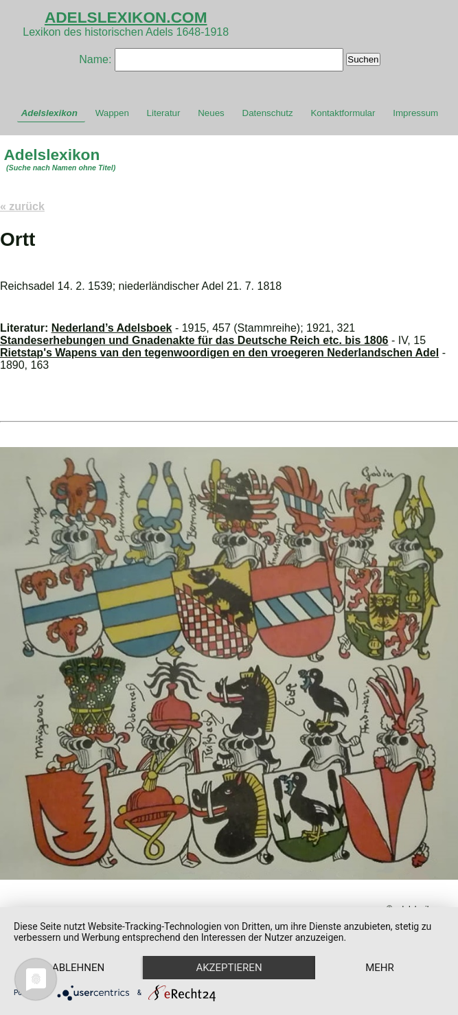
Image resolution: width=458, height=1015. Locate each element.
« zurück (22, 206)
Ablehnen (78, 967)
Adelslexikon (49, 113)
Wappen (112, 113)
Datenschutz (267, 113)
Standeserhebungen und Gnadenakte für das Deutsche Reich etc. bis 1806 (194, 340)
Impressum (415, 113)
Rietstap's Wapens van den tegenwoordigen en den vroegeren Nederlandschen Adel (219, 352)
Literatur (164, 113)
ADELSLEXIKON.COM (126, 17)
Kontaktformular (342, 113)
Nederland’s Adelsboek (111, 328)
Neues (211, 113)
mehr (379, 967)
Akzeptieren (229, 967)
